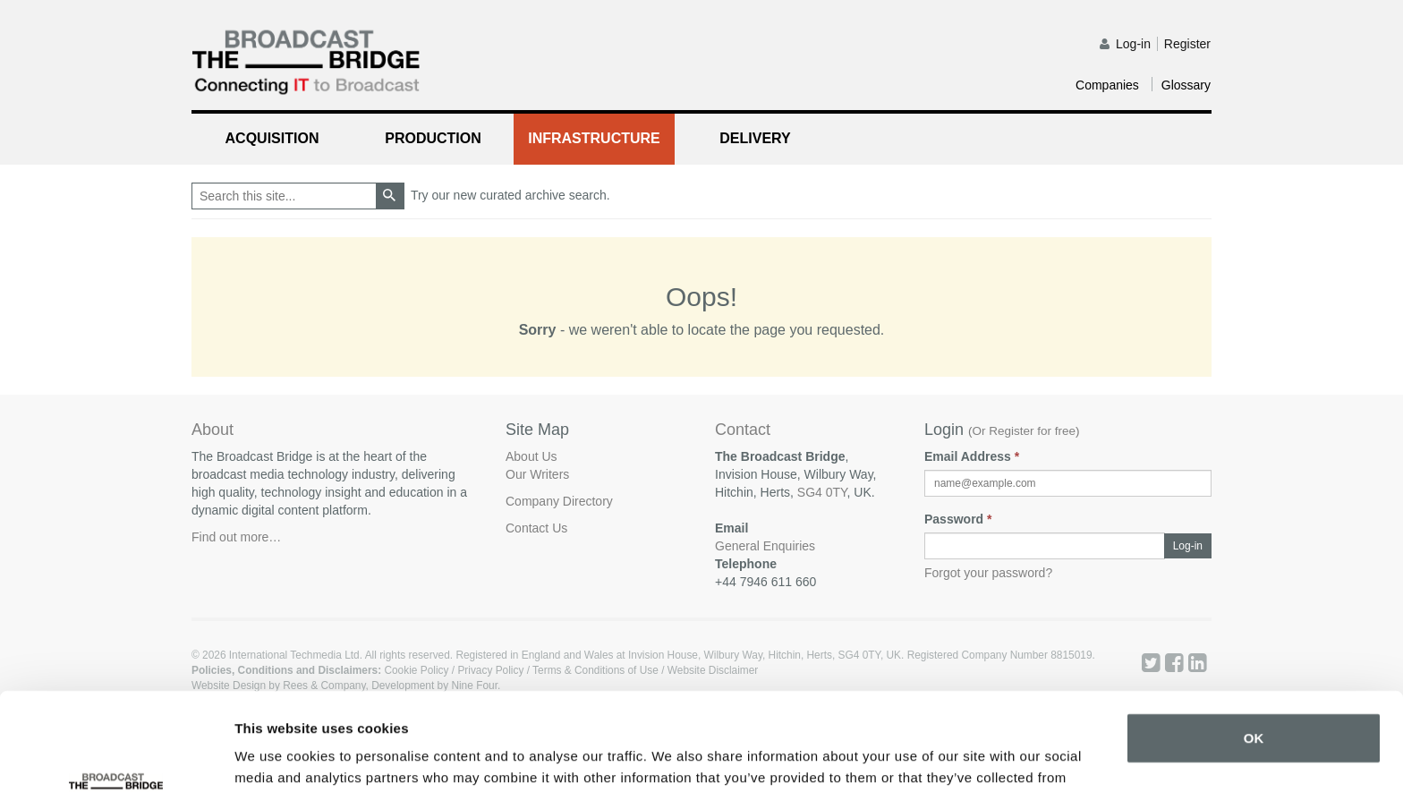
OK (1254, 646)
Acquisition (272, 138)
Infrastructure (594, 138)
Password (957, 519)
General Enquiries (765, 546)
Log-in (1133, 44)
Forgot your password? (988, 573)
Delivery (754, 138)
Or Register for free (1024, 431)
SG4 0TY (822, 492)
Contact (742, 430)
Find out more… (236, 537)
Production (433, 138)
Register (1187, 44)
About (212, 430)
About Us (531, 456)
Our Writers (537, 474)
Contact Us (536, 528)
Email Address (971, 456)
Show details (276, 756)
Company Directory (559, 501)
